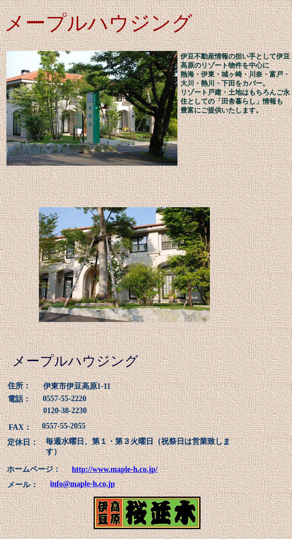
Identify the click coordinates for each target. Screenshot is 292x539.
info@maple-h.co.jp (82, 483)
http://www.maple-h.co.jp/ (115, 469)
